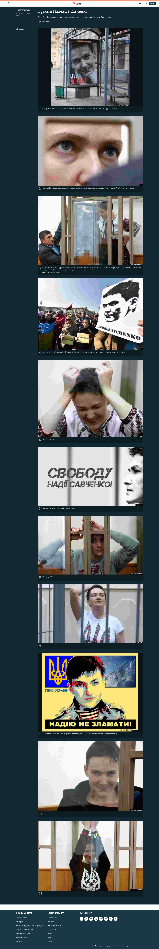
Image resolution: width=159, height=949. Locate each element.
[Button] (20, 30)
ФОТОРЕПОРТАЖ (23, 10)
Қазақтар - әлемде (54, 926)
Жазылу (19, 941)
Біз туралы (20, 922)
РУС (146, 3)
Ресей (50, 933)
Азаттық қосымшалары (24, 929)
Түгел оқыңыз (45, 21)
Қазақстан (52, 922)
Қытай (50, 937)
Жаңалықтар (52, 918)
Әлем (50, 941)
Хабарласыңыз (21, 918)
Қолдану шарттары (23, 933)
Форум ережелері (22, 937)
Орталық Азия (53, 929)
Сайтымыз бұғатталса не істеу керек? (29, 926)
